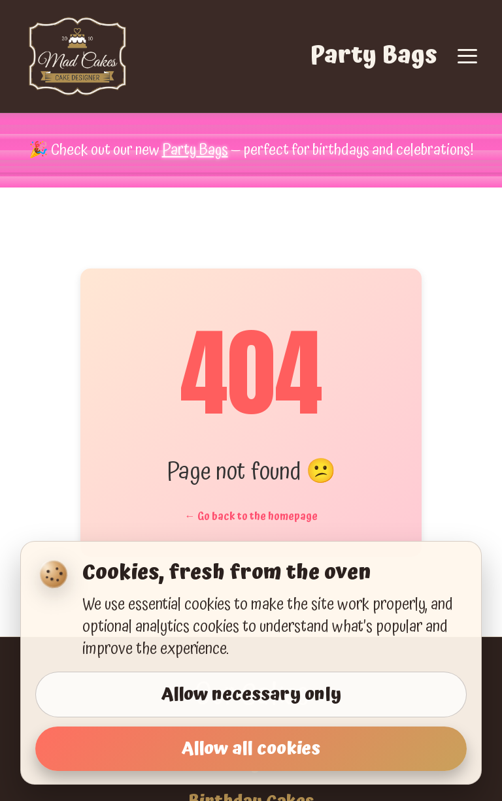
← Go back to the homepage (251, 516)
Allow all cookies (251, 748)
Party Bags (373, 56)
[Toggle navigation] (467, 56)
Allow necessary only (251, 694)
